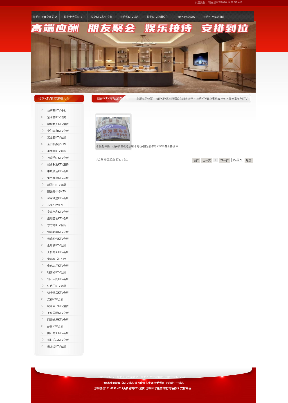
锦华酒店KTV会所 (58, 292)
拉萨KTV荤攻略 (185, 16)
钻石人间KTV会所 (58, 279)
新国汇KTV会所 (56, 184)
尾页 (248, 160)
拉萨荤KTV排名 (129, 16)
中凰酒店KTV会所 (58, 171)
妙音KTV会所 (55, 326)
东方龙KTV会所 (56, 225)
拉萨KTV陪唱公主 (157, 16)
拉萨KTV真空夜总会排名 (211, 98)
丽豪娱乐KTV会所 (58, 319)
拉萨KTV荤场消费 (151, 377)
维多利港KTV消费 (58, 164)
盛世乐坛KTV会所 (58, 339)
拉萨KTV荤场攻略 (127, 377)
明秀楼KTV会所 (56, 272)
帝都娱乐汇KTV (56, 259)
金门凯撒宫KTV (56, 144)
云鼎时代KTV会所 (58, 238)
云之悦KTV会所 (56, 346)
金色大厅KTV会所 (58, 265)
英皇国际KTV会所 (58, 312)
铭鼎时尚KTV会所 (58, 232)
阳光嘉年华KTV (238, 98)
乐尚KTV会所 (55, 205)
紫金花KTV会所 (56, 137)
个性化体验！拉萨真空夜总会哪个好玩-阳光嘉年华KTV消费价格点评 (137, 146)
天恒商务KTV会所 (58, 252)
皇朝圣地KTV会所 (58, 218)
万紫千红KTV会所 (58, 157)
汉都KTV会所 (55, 299)
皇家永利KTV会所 (58, 211)
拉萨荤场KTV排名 (176, 377)
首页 (196, 160)
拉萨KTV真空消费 (101, 16)
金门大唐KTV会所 (58, 130)
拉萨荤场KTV (106, 377)
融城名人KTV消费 (58, 124)
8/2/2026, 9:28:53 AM (229, 2)
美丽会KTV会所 (56, 151)
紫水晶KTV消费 (56, 117)
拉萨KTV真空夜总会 (45, 16)
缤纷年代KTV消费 (58, 306)
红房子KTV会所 (56, 285)
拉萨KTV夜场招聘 (214, 16)
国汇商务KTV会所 (58, 333)
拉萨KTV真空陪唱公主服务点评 (174, 98)
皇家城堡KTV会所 (58, 198)
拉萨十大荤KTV (73, 16)
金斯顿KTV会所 (56, 245)
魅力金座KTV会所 (58, 178)
